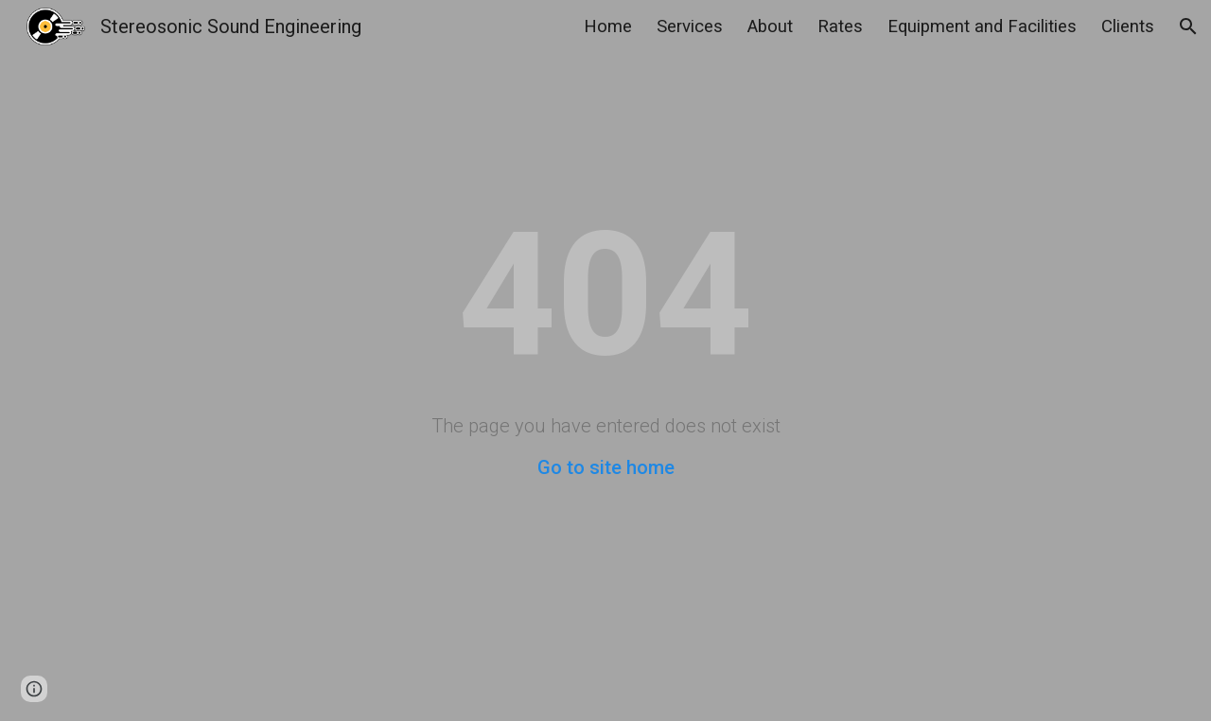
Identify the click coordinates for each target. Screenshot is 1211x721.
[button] (1188, 26)
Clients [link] (1127, 26)
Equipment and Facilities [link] (982, 26)
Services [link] (690, 26)
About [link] (770, 26)
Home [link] (608, 26)
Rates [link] (840, 26)
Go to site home (606, 467)
